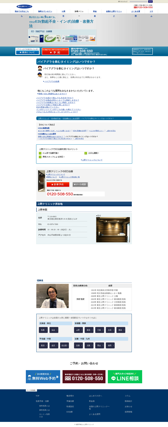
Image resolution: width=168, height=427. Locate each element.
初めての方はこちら (22, 12)
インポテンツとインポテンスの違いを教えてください (58, 109)
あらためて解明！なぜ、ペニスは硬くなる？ (54, 131)
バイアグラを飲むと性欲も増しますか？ (53, 105)
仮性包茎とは (44, 406)
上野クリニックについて (92, 160)
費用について (52, 177)
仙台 (53, 330)
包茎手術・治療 (42, 401)
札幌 (42, 330)
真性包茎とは (44, 410)
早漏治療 (70, 401)
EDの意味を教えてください (47, 107)
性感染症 (70, 406)
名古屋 (64, 345)
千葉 (99, 330)
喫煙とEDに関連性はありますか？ (52, 94)
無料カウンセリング (45, 12)
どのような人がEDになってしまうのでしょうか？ (57, 112)
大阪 (88, 345)
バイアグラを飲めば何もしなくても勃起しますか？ (57, 100)
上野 (78, 330)
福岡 (109, 345)
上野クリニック (43, 118)
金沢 (53, 345)
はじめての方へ (95, 396)
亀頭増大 (70, 396)
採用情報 (128, 412)
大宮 (109, 330)
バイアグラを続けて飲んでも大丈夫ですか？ (55, 98)
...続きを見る (111, 131)
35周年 (63, 12)
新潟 (42, 345)
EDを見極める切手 (80, 131)
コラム (151, 12)
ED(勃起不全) (56, 118)
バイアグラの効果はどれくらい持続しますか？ (55, 102)
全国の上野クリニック (114, 12)
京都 (78, 345)
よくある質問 (135, 12)
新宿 (88, 330)
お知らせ (128, 406)
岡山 (99, 345)
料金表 (95, 12)
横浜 (120, 330)
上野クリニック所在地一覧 (70, 177)
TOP (37, 396)
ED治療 (69, 412)
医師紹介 (128, 401)
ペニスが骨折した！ (96, 131)
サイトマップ (123, 1)
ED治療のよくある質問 (71, 118)
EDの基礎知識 (44, 128)
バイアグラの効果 (51, 81)
